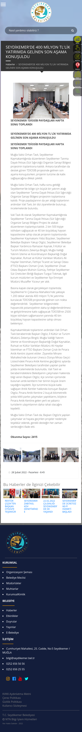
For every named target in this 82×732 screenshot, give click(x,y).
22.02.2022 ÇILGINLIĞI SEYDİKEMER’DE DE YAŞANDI (50, 506)
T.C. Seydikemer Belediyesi (18, 715)
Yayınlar (11, 627)
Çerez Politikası (11, 698)
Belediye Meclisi (15, 577)
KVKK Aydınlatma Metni (16, 694)
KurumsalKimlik (15, 594)
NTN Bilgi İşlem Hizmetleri (19, 721)
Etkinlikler (12, 616)
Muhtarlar (12, 589)
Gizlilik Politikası (12, 702)
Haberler (10, 64)
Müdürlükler (13, 583)
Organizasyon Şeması (19, 572)
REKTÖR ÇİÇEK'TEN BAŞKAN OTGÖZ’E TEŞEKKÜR (10, 506)
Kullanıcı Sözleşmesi (14, 705)
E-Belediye (12, 632)
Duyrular (11, 621)
